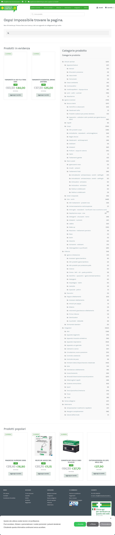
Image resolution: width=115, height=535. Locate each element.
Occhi (71, 237)
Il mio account (29, 493)
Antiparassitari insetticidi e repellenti (79, 408)
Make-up (72, 227)
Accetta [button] (80, 524)
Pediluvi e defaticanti (78, 189)
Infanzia (59, 7)
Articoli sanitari (49, 7)
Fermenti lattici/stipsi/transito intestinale (81, 363)
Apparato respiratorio (74, 342)
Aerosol (71, 68)
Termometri (73, 79)
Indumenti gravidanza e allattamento (81, 310)
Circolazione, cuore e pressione (77, 352)
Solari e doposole (72, 196)
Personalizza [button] (105, 524)
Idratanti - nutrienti (75, 220)
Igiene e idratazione (73, 255)
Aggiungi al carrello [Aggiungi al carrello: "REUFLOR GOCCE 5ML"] (43, 473)
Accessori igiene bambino (77, 258)
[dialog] (57, 525)
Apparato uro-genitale (74, 345)
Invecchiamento (72, 373)
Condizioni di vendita (9, 498)
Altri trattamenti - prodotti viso (79, 203)
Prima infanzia (74, 314)
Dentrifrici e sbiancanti (76, 107)
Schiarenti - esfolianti (76, 244)
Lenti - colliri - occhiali (74, 93)
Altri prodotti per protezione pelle (80, 265)
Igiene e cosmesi (36, 7)
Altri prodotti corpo (75, 130)
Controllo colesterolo (73, 356)
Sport (69, 387)
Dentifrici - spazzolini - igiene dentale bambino (84, 276)
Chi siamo (6, 493)
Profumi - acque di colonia (78, 151)
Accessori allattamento (76, 300)
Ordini (27, 498)
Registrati (28, 502)
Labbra (71, 223)
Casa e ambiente (72, 82)
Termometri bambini (73, 324)
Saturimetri (73, 75)
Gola (68, 366)
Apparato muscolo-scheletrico (77, 338)
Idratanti (72, 147)
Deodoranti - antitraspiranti (78, 140)
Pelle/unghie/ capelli (73, 380)
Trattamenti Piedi (75, 171)
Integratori (78, 7)
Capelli (69, 123)
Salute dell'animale (73, 415)
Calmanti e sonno (73, 349)
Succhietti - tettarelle (76, 321)
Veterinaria (69, 7)
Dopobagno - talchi (75, 283)
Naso (71, 234)
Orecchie (72, 241)
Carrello (27, 495)
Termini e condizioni (74, 493)
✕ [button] (110, 518)
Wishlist (27, 500)
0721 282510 (96, 493)
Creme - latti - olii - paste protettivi (80, 272)
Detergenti (72, 279)
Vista (68, 397)
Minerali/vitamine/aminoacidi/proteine (80, 376)
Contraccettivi (71, 86)
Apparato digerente (73, 335)
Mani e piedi (71, 161)
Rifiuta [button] (93, 524)
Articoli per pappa (75, 303)
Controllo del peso (73, 359)
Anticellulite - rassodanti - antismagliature (83, 133)
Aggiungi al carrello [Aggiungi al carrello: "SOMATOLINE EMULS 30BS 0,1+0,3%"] (71, 475)
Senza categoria (70, 401)
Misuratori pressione (76, 72)
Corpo (69, 126)
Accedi (99, 7)
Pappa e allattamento (74, 296)
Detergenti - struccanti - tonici (79, 217)
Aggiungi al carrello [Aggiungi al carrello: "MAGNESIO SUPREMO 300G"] (15, 473)
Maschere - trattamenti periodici (80, 230)
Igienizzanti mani (75, 164)
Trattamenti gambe (75, 157)
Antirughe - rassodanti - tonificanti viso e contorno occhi (88, 210)
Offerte (86, 7)
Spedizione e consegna (75, 500)
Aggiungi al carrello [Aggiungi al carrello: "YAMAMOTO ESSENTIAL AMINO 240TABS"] (43, 95)
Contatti (5, 495)
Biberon (71, 307)
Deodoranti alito (74, 110)
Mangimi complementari (75, 411)
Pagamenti (72, 495)
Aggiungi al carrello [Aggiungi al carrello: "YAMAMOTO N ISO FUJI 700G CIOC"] (15, 95)
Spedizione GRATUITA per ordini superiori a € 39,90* (44, 2)
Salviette (72, 286)
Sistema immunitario (74, 383)
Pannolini (70, 293)
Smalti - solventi (74, 168)
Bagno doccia (73, 137)
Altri (68, 331)
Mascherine (71, 96)
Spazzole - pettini (75, 290)
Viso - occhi (70, 199)
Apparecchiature (72, 65)
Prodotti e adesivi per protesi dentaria (81, 114)
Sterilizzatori (73, 317)
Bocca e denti (71, 103)
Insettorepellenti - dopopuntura (77, 89)
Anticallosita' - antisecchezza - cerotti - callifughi (87, 175)
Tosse (68, 394)
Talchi (71, 154)
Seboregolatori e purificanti (78, 248)
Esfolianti (72, 144)
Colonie (71, 269)
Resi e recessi (73, 498)
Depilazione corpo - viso (77, 213)
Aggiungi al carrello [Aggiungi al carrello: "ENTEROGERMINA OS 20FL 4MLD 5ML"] (98, 473)
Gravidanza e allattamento (75, 370)
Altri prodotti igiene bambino (78, 262)
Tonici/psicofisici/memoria (76, 390)
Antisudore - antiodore (78, 182)
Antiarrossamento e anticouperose (80, 206)
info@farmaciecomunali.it (102, 495)
